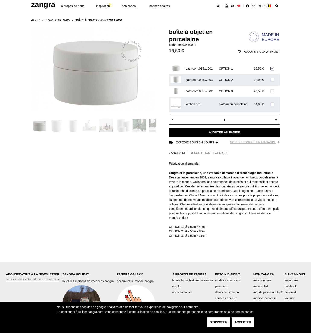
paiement (221, 286)
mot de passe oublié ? (268, 292)
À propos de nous (72, 6)
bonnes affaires (159, 6)
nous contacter (182, 292)
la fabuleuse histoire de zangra (192, 280)
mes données (262, 280)
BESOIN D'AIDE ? (227, 274)
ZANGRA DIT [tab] (178, 153)
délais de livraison (227, 292)
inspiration (103, 6)
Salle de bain (59, 20)
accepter (243, 322)
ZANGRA (43, 4)
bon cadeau (129, 6)
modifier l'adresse (265, 298)
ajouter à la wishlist (259, 51)
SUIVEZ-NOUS (295, 274)
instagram (291, 280)
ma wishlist (260, 286)
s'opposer (218, 322)
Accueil (37, 20)
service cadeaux (226, 298)
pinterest (290, 292)
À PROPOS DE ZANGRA (189, 274)
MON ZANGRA (263, 274)
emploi (176, 286)
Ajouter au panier (224, 132)
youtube (290, 298)
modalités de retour (228, 280)
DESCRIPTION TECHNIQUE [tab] (209, 153)
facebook (291, 286)
